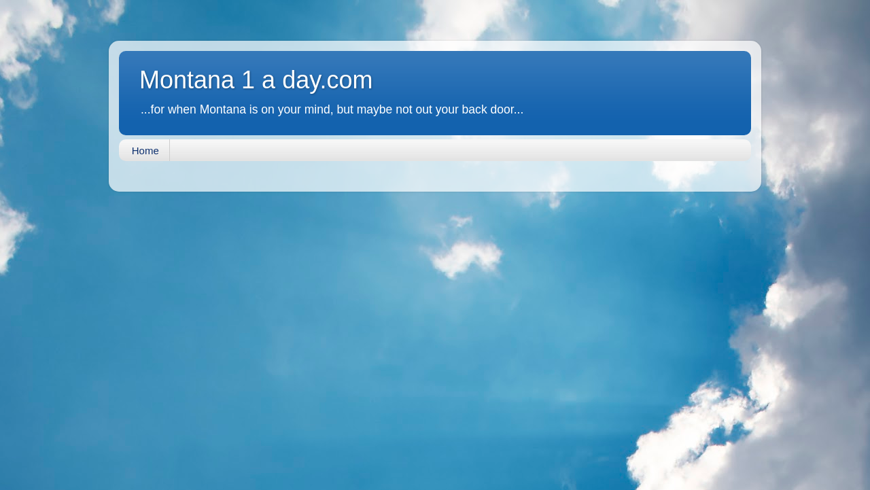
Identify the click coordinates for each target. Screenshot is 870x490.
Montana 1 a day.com (256, 80)
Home (145, 150)
